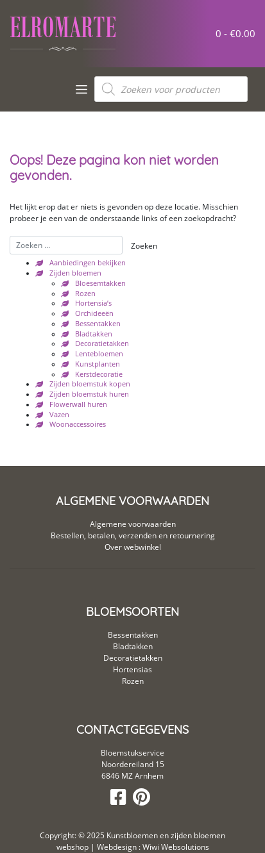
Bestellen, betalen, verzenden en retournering (133, 535)
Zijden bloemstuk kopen (89, 383)
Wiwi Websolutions (175, 846)
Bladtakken (93, 333)
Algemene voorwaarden (133, 523)
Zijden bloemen (75, 273)
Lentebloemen (99, 353)
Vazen (59, 414)
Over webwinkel (133, 547)
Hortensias (132, 669)
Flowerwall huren (78, 404)
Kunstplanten (97, 364)
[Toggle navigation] (82, 89)
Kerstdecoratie (99, 374)
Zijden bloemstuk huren (89, 394)
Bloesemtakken (100, 283)
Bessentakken (98, 323)
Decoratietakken (102, 343)
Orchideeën (94, 313)
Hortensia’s (93, 303)
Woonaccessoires (77, 424)
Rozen (85, 293)
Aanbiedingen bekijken (87, 262)
